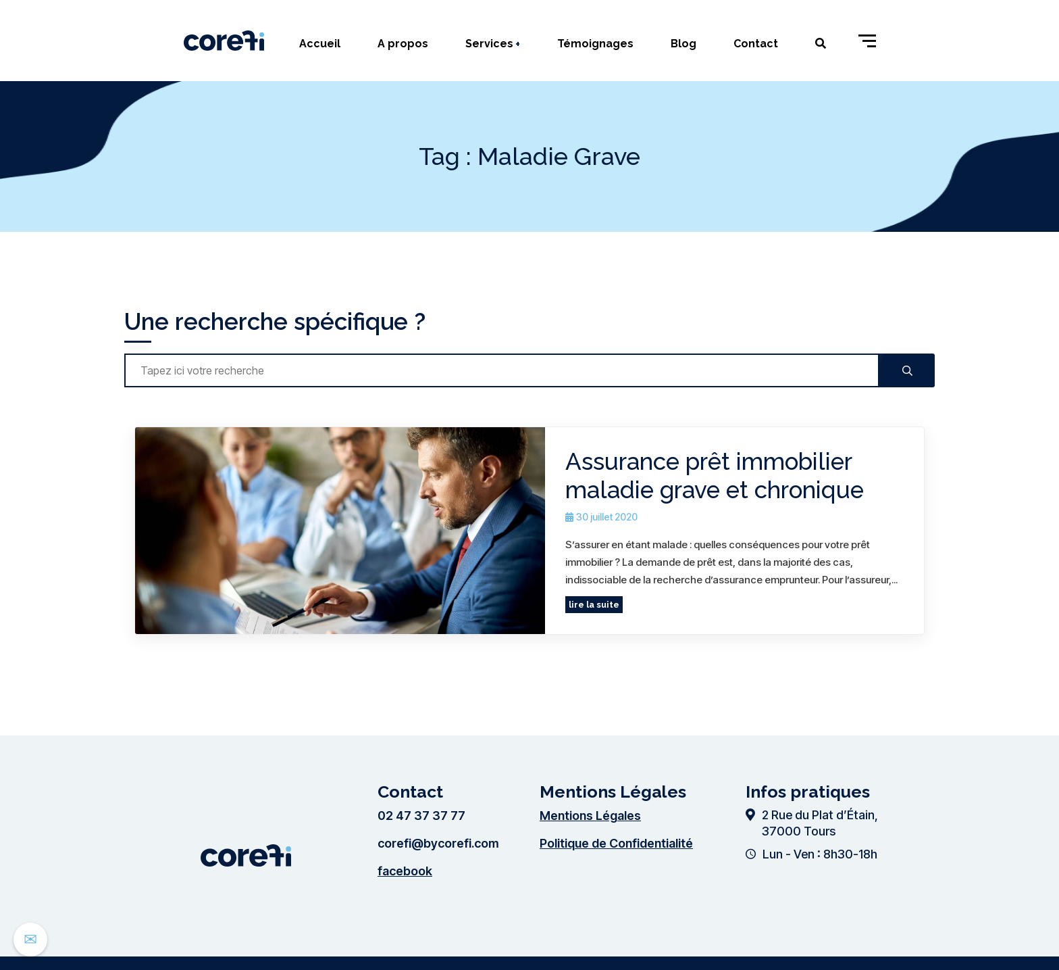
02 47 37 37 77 (421, 815)
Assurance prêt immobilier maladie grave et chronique (714, 475)
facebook (405, 871)
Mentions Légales (590, 815)
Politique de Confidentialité (616, 843)
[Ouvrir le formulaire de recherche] (814, 44)
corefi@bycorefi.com (438, 843)
